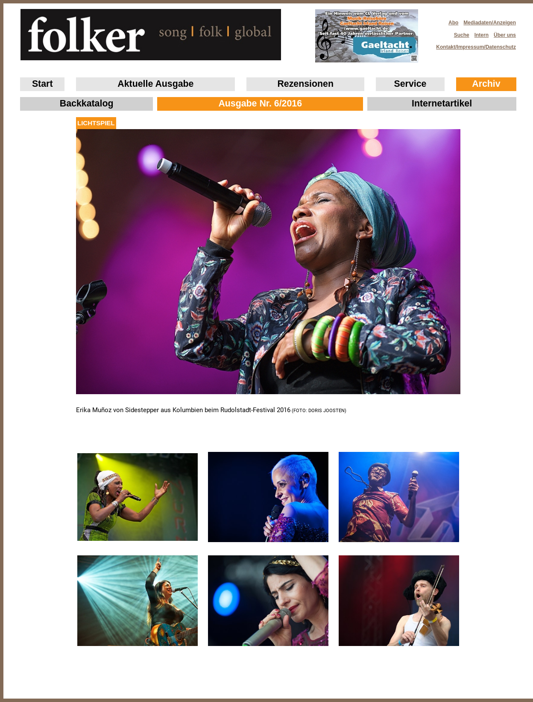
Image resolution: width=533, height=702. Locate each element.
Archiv (486, 84)
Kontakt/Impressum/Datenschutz (473, 44)
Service (410, 84)
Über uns (505, 35)
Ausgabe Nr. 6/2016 (260, 103)
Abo (453, 23)
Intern (481, 35)
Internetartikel (442, 103)
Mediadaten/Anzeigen (489, 23)
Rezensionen (305, 84)
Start (42, 84)
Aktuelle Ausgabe (155, 84)
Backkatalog (87, 103)
